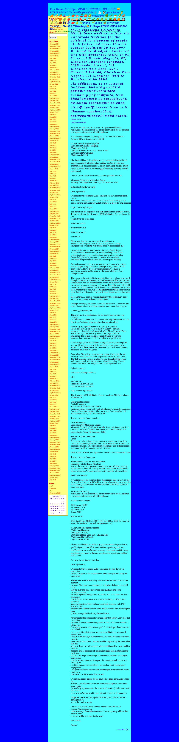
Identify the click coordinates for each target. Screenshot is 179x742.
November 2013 (55, 303)
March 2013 (53, 322)
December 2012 (55, 329)
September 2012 (55, 336)
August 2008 (54, 451)
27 (57, 510)
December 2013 (55, 301)
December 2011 (55, 357)
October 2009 (54, 418)
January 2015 (54, 270)
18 (53, 508)
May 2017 (53, 204)
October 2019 (54, 136)
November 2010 (55, 388)
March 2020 (53, 124)
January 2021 (54, 100)
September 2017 (55, 195)
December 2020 (55, 103)
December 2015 (55, 244)
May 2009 (53, 430)
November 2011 (55, 360)
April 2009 (53, 433)
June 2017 (53, 202)
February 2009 (54, 437)
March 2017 (53, 209)
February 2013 (54, 324)
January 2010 (54, 411)
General (79, 119)
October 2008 (54, 447)
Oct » (60, 513)
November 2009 (55, 416)
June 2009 (53, 428)
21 (59, 508)
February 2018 (54, 183)
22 (61, 508)
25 (53, 510)
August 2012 (54, 338)
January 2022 (54, 72)
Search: (53, 32)
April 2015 (53, 263)
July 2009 (53, 426)
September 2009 (55, 421)
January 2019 (54, 157)
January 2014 (54, 298)
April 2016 (53, 235)
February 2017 (54, 211)
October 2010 (54, 390)
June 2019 (53, 145)
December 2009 (55, 414)
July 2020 (53, 114)
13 (57, 506)
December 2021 (55, 74)
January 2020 (54, 129)
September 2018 (55, 166)
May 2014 (53, 289)
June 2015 (53, 258)
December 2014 (55, 272)
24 (51, 510)
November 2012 (55, 331)
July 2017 (53, 199)
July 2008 (53, 454)
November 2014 (55, 275)
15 (61, 506)
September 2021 (55, 81)
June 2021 (53, 89)
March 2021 (53, 96)
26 (55, 510)
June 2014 (53, 286)
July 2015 (53, 256)
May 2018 (53, 176)
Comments (55, 493)
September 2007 (55, 475)
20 (57, 508)
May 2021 (53, 91)
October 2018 (54, 164)
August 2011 (54, 367)
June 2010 (53, 400)
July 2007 (53, 480)
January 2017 (54, 213)
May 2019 (53, 147)
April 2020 (53, 122)
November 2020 (55, 105)
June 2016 (53, 230)
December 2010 (55, 385)
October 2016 (54, 221)
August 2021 (54, 84)
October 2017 (54, 192)
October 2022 (54, 51)
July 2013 (53, 312)
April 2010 (53, 404)
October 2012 (54, 334)
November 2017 (55, 190)
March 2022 (53, 67)
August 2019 (54, 140)
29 (61, 510)
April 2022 (53, 65)
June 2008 (53, 456)
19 (55, 508)
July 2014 (53, 284)
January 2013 (54, 327)
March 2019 (53, 152)
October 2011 (54, 362)
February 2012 (54, 352)
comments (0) (122, 729)
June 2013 (53, 315)
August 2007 (54, 477)
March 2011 (53, 378)
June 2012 (53, 343)
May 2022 (53, 63)
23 (63, 508)
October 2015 (54, 249)
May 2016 (53, 232)
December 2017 (55, 188)
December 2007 (55, 468)
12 (55, 506)
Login (52, 486)
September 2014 (55, 279)
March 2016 (53, 237)
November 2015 (55, 246)
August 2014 (54, 282)
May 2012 (53, 345)
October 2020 (54, 107)
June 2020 (53, 117)
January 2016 (54, 242)
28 (59, 510)
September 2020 (55, 110)
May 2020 (53, 119)
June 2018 (53, 173)
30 (63, 510)
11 (53, 506)
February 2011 (54, 381)
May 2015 (53, 261)
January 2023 (54, 44)
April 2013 (53, 319)
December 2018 (55, 159)
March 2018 (53, 180)
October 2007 (54, 473)
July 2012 (53, 341)
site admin (78, 122)
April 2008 (53, 461)
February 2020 (54, 126)
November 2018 (55, 162)
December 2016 (55, 216)
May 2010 (53, 402)
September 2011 (55, 364)
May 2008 (53, 458)
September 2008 (55, 449)
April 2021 (53, 93)
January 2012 (54, 355)
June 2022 (53, 60)
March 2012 (53, 350)
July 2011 (53, 369)
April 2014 (53, 291)
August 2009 (54, 423)
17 (51, 508)
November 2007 (55, 470)
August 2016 (54, 225)
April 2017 (53, 206)
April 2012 (53, 348)
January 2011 (54, 383)
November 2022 (55, 48)
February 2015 (54, 268)
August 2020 (54, 112)
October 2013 (54, 305)
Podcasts (53, 488)
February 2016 (54, 239)
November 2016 (55, 218)
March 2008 (53, 463)
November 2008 (55, 444)
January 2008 (54, 466)
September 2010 (55, 393)
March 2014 (53, 294)
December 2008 (55, 442)
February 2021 (54, 98)
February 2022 (54, 70)
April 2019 (53, 150)
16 (63, 506)
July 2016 (53, 228)
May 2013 (53, 317)
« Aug (52, 513)
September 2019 (55, 138)
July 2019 (53, 143)
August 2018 (54, 169)
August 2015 (54, 253)
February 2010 (54, 409)
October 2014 (54, 277)
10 (51, 506)
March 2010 (53, 407)
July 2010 (53, 397)
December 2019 (55, 131)
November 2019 (55, 133)
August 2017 (54, 197)
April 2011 (53, 376)
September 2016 (55, 223)
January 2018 (54, 185)
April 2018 (53, 178)
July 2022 (53, 58)
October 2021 (54, 79)
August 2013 (54, 310)
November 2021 (55, 77)
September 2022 (55, 53)
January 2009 (54, 440)
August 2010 (54, 395)
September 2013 (55, 308)
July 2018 (53, 171)
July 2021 (53, 86)
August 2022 (54, 56)
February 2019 (54, 155)
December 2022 (55, 46)
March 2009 (53, 435)
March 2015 (53, 265)
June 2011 (53, 371)
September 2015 (55, 251)
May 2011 (53, 374)
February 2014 (54, 296)
